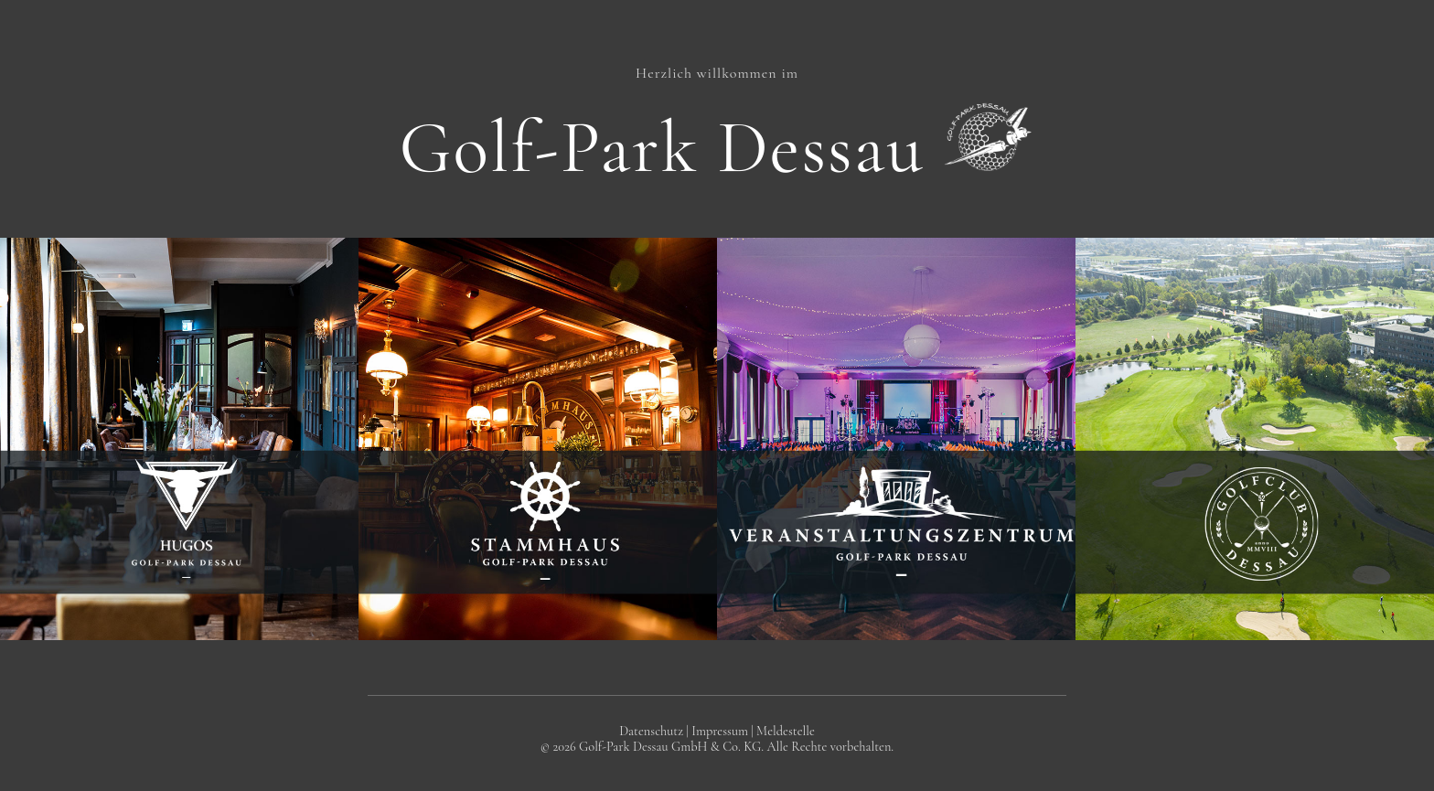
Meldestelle (785, 731)
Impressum (719, 731)
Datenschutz (651, 731)
